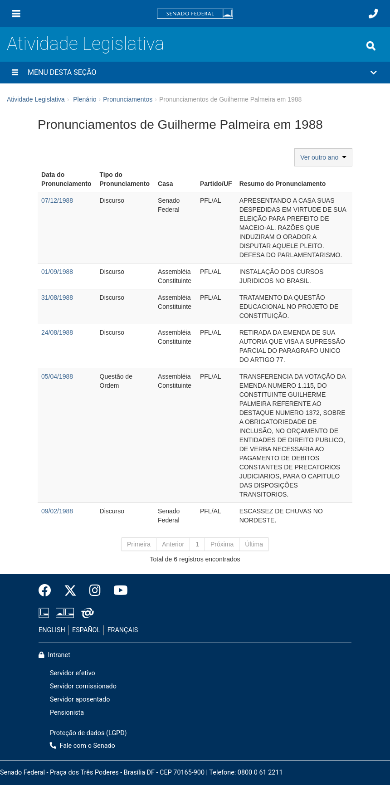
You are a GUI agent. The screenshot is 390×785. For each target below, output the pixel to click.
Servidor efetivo (72, 673)
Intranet (54, 655)
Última (254, 544)
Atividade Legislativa (85, 43)
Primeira (139, 544)
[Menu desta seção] (15, 72)
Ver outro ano (323, 157)
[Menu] (16, 13)
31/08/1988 (57, 297)
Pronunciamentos (127, 99)
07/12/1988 (57, 200)
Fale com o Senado (82, 746)
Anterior (173, 544)
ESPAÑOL (86, 630)
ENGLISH (52, 630)
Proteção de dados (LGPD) (88, 733)
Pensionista (67, 713)
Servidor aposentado (80, 699)
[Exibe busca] (371, 46)
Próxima (222, 544)
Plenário (84, 99)
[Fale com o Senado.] (373, 13)
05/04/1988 (57, 376)
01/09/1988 (57, 271)
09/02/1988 (57, 511)
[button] (195, 72)
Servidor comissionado (83, 686)
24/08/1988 (57, 332)
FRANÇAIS (122, 630)
